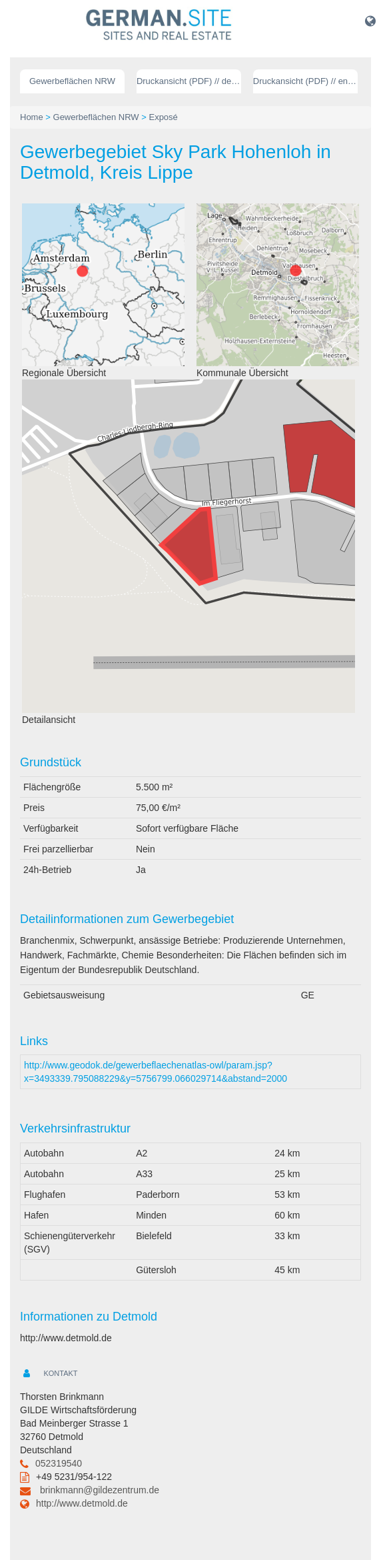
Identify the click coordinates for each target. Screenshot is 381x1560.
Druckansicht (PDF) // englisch (305, 81)
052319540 (58, 1463)
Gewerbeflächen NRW (72, 81)
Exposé (163, 117)
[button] (370, 21)
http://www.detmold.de (82, 1503)
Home (31, 117)
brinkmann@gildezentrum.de (99, 1490)
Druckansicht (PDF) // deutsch (189, 81)
